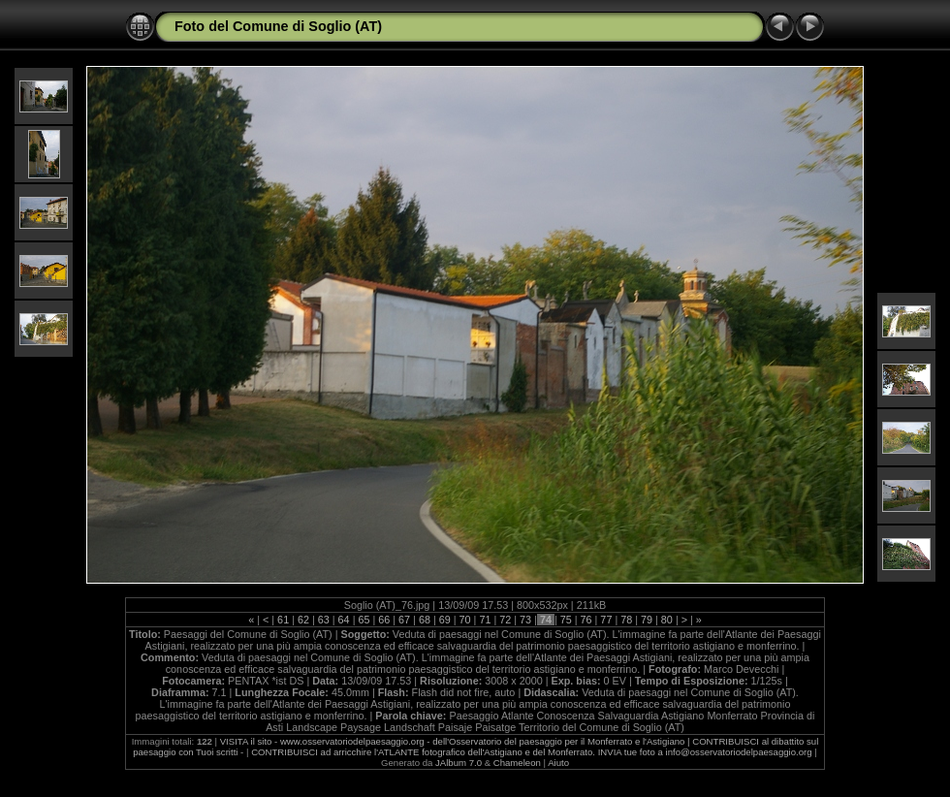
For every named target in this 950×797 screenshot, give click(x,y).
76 (586, 619)
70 (465, 619)
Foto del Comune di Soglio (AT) (278, 26)
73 (525, 619)
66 (384, 619)
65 (363, 619)
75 (566, 619)
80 (667, 619)
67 (404, 619)
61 (283, 619)
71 (484, 619)
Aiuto (558, 762)
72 (505, 619)
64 (344, 619)
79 (646, 619)
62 (303, 619)
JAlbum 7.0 (458, 762)
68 (424, 619)
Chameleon (517, 762)
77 (606, 619)
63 (323, 619)
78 (626, 619)
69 (445, 619)
